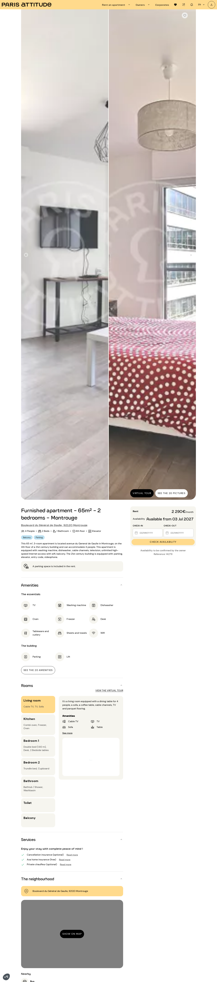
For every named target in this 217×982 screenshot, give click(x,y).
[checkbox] (185, 15)
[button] (6, 976)
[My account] (211, 4)
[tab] (116, 4)
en (201, 4)
